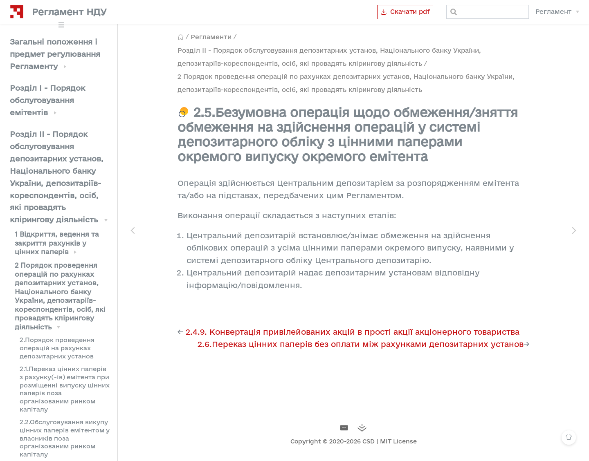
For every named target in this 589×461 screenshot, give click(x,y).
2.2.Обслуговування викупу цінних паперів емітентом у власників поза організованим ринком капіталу (65, 438)
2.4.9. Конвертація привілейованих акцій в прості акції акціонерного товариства (352, 331)
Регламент (553, 11)
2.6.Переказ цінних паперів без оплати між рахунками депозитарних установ (361, 344)
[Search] (487, 12)
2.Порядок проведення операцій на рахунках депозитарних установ (57, 348)
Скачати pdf (405, 11)
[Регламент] (557, 11)
